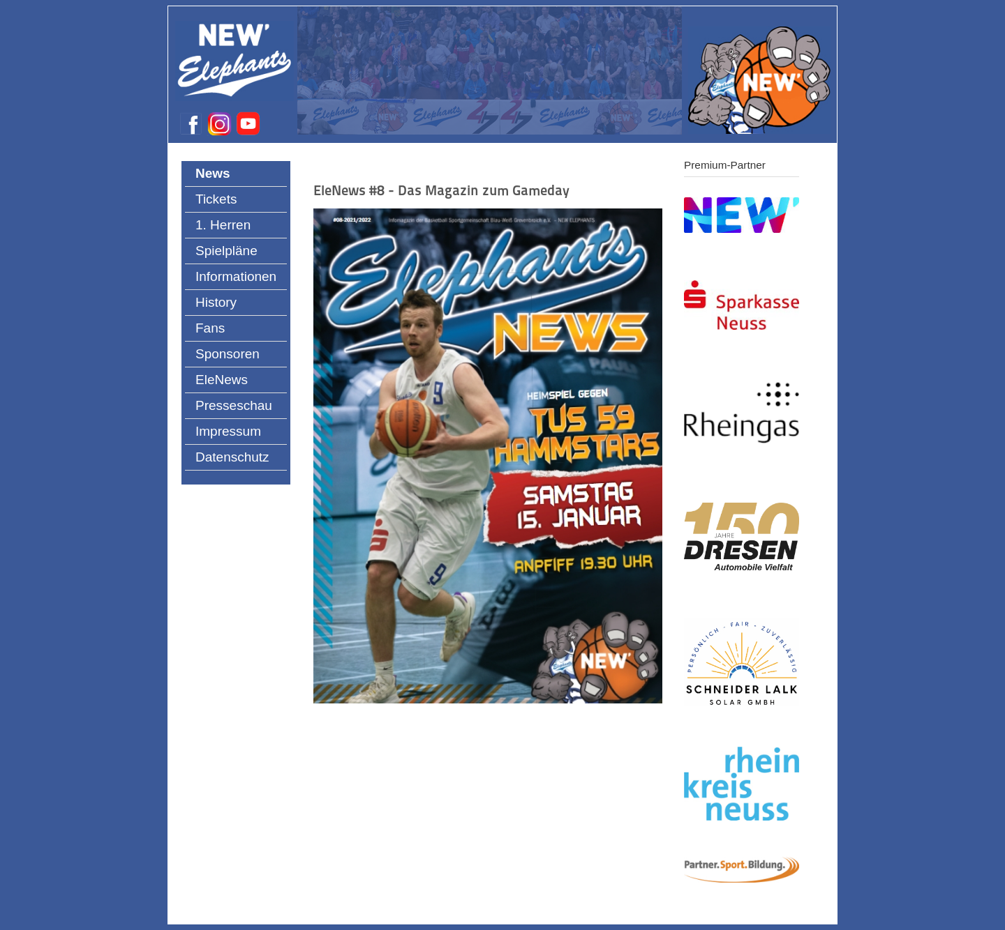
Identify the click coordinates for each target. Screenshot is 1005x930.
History (216, 302)
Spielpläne (226, 250)
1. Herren (223, 225)
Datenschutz (232, 457)
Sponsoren (227, 353)
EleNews (221, 379)
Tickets (216, 199)
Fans (210, 328)
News (212, 173)
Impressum (228, 431)
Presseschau (233, 405)
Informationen (235, 276)
